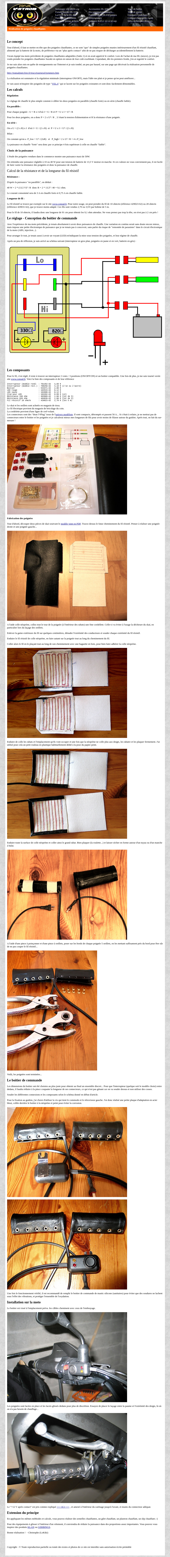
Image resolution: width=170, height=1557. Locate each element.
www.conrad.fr (59, 203)
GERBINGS (44, 1532)
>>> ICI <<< (63, 1512)
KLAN (31, 1532)
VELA (55, 83)
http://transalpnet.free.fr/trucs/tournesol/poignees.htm (33, 72)
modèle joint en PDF (71, 528)
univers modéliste (64, 419)
